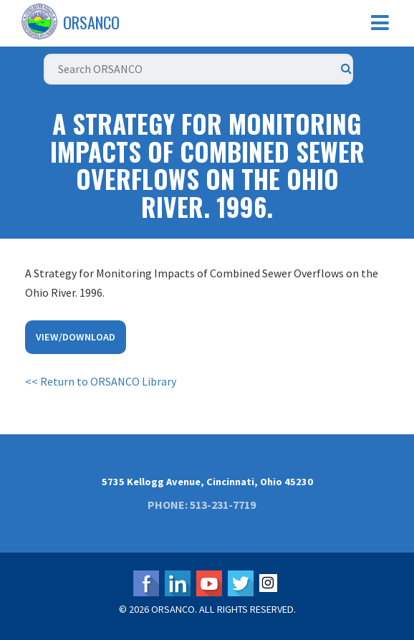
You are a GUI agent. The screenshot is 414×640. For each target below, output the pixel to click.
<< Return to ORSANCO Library (100, 381)
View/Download (75, 336)
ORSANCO (91, 22)
